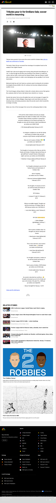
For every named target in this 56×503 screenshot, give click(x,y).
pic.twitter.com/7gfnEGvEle (34, 142)
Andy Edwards (21, 330)
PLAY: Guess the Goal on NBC (11, 415)
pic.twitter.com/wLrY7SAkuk (36, 175)
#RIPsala (27, 207)
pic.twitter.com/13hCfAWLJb (37, 207)
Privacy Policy (38, 491)
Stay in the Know (5, 434)
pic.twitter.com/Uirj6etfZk (33, 282)
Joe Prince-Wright (11, 18)
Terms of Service (9, 492)
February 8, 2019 (38, 127)
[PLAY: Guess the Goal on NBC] (28, 400)
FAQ (18, 491)
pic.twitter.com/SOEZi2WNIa (37, 156)
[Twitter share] (10, 22)
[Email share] (14, 22)
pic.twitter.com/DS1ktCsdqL (36, 267)
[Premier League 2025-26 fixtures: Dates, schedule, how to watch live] (6, 329)
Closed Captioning (13, 491)
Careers (7, 491)
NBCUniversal (9, 494)
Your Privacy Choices (48, 491)
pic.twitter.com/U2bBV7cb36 (31, 124)
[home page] (7, 2)
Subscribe (5, 440)
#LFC (43, 185)
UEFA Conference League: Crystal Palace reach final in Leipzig (27, 308)
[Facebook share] (7, 22)
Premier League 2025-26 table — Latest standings (24, 321)
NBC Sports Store (22, 491)
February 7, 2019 (39, 286)
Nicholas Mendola (14, 310)
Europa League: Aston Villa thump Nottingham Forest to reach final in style (31, 314)
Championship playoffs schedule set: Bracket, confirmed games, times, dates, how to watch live (32, 335)
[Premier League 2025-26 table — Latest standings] (6, 322)
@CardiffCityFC (42, 136)
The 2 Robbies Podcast (9, 378)
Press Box (28, 491)
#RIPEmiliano (42, 265)
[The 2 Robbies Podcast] (28, 362)
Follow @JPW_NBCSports (13, 290)
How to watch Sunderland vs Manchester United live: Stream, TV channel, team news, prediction (31, 341)
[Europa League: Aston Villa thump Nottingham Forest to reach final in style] (6, 316)
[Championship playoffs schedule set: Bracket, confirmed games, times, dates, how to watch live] (6, 336)
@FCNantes (32, 136)
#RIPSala (40, 245)
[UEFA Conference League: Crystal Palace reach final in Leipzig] (6, 309)
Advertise (3, 491)
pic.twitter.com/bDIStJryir (36, 247)
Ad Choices (33, 491)
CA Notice (3, 492)
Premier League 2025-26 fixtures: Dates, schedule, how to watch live (29, 327)
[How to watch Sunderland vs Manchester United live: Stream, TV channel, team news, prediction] (6, 342)
